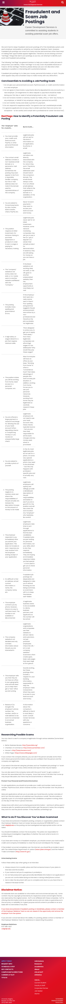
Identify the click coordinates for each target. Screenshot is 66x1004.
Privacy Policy (59, 1002)
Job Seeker (39, 991)
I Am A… (37, 980)
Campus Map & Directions (12, 972)
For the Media (59, 998)
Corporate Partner (41, 988)
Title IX (4, 978)
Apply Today (6, 961)
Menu (3, 2)
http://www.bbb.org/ (30, 745)
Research (38, 964)
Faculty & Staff (40, 985)
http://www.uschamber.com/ (34, 748)
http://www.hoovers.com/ (21, 750)
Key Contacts (7, 969)
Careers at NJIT (7, 975)
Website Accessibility (57, 1000)
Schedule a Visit (8, 967)
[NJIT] (33, 2)
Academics (39, 967)
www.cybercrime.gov (43, 849)
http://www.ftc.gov (23, 852)
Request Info (6, 964)
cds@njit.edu (9, 825)
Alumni (37, 994)
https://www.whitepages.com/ (26, 753)
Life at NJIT (39, 972)
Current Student (40, 983)
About (37, 969)
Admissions (39, 961)
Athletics (38, 975)
